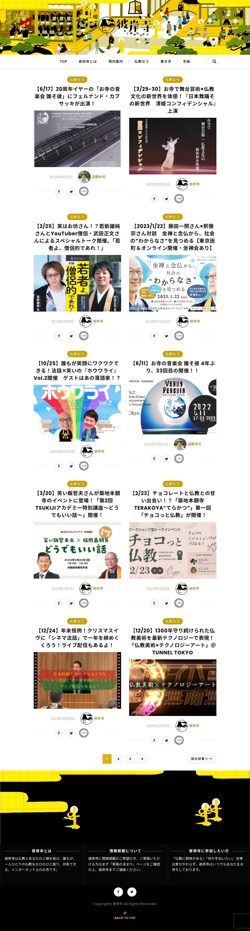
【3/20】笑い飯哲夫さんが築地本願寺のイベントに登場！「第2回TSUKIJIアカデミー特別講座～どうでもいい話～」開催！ (77, 504)
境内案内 (115, 61)
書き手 (165, 61)
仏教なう (141, 61)
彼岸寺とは (88, 61)
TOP (63, 61)
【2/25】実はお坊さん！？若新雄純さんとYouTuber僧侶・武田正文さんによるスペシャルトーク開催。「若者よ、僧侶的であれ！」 (77, 237)
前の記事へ (202, 759)
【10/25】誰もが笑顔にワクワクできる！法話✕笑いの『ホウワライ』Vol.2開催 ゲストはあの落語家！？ (77, 371)
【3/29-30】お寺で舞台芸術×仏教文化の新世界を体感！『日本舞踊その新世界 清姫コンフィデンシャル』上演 (172, 100)
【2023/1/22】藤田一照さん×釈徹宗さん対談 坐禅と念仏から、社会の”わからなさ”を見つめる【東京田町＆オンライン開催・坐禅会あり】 (172, 237)
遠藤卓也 (99, 176)
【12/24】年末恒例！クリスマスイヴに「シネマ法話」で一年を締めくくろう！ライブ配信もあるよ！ (77, 638)
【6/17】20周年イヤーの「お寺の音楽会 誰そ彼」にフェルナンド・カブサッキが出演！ (77, 96)
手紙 (186, 61)
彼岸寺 (194, 184)
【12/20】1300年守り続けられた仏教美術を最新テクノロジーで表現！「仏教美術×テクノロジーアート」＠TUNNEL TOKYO (172, 641)
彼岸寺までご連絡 (112, 869)
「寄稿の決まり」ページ (127, 864)
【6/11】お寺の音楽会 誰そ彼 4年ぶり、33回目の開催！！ (172, 367)
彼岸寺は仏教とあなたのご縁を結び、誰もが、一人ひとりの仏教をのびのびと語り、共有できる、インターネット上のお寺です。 (41, 864)
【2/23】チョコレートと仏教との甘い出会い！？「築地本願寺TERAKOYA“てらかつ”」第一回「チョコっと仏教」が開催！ (172, 504)
